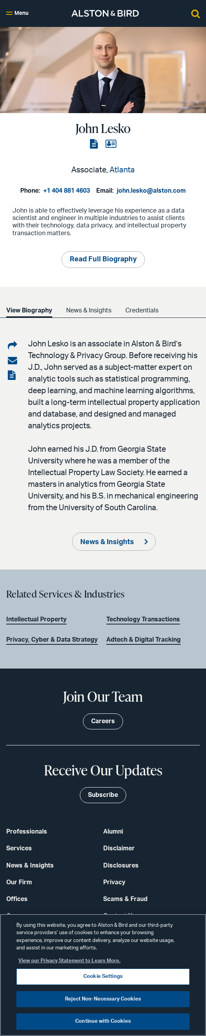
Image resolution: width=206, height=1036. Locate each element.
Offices (17, 899)
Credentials (141, 310)
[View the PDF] (94, 144)
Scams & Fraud (125, 899)
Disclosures (121, 865)
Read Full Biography (103, 259)
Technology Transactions (143, 619)
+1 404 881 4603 (66, 191)
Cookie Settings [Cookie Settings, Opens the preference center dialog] (103, 976)
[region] (103, 975)
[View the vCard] (111, 144)
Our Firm (19, 882)
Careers (103, 721)
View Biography (29, 310)
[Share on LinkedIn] (12, 346)
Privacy (114, 882)
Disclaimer (119, 848)
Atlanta (122, 170)
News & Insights (88, 310)
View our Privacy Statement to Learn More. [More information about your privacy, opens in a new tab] (69, 960)
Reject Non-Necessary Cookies (103, 999)
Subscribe (103, 795)
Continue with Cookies (103, 1021)
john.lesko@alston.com (151, 191)
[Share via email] (12, 360)
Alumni (113, 831)
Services (19, 848)
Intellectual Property (36, 619)
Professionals (26, 831)
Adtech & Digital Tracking (143, 640)
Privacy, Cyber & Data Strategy (52, 640)
